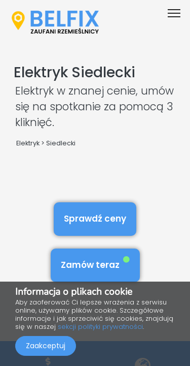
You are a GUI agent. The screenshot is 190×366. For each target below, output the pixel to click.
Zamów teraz (95, 263)
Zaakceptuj (45, 346)
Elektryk (28, 143)
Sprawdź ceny (95, 218)
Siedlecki (60, 143)
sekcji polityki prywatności (100, 326)
